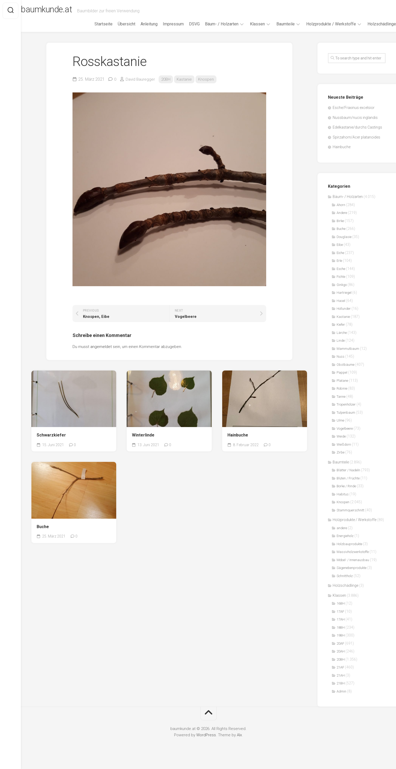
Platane (342, 388)
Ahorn (341, 212)
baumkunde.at (60, 10)
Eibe (340, 252)
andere (342, 535)
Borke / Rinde (346, 493)
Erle (339, 268)
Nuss (340, 364)
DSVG (184, 31)
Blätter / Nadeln (348, 477)
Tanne (341, 404)
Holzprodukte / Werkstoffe (320, 31)
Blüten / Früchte (348, 485)
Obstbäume (345, 372)
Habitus (343, 501)
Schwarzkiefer (51, 442)
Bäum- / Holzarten (211, 31)
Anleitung (138, 31)
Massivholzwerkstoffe (353, 559)
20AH (341, 659)
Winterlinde (143, 442)
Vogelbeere (345, 436)
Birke (340, 228)
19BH (341, 643)
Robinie (342, 396)
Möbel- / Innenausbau (353, 567)
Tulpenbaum (346, 420)
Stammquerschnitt (350, 517)
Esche (341, 276)
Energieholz (345, 543)
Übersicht (116, 31)
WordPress (206, 742)
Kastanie (187, 86)
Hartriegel (344, 300)
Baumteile (275, 31)
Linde (341, 348)
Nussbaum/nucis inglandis (355, 125)
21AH (341, 682)
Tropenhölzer (346, 412)
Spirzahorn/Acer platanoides (356, 144)
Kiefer (341, 332)
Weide (341, 444)
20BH (167, 86)
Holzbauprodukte (349, 551)
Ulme (340, 428)
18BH (341, 635)
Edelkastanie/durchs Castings (357, 134)
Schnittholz (345, 583)
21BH (341, 691)
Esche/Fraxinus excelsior (354, 115)
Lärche (342, 340)
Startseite (93, 31)
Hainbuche (237, 442)
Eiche (340, 260)
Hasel (341, 308)
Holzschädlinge (371, 31)
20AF (340, 650)
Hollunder (344, 316)
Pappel (342, 380)
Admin (341, 698)
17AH (341, 627)
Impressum (162, 31)
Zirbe (340, 460)
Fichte (341, 284)
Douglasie (344, 244)
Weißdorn (344, 451)
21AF (340, 675)
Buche (43, 533)
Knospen (209, 86)
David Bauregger (141, 86)
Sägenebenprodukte (351, 575)
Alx (239, 742)
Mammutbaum (348, 356)
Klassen (246, 31)
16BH (341, 611)
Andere (342, 220)
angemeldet (101, 353)
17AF (340, 619)
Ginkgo (342, 292)
